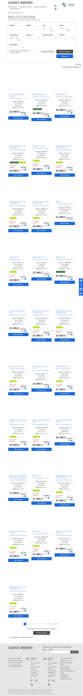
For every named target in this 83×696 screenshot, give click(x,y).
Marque (12, 25)
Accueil (9, 12)
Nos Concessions (15, 8)
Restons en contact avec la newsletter (57, 647)
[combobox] (17, 28)
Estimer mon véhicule (40, 7)
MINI (52, 649)
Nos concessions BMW (15, 660)
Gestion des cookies (66, 678)
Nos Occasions (12, 7)
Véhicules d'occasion (66, 658)
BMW (45, 649)
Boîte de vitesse (48, 35)
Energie (28, 35)
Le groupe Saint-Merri (14, 658)
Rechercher (64, 56)
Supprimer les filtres (48, 51)
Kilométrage (14, 35)
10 (49, 624)
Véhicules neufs (65, 660)
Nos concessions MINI (14, 662)
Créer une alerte (64, 51)
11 (51, 624)
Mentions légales (65, 668)
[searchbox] (10, 28)
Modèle (28, 25)
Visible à (62, 35)
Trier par (78, 64)
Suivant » (56, 624)
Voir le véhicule (18, 118)
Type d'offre (13, 44)
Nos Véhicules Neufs (25, 7)
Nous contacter (64, 666)
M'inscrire (74, 652)
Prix (44, 25)
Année (61, 25)
